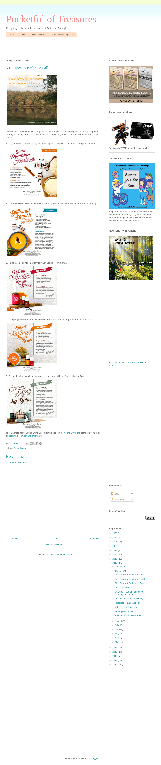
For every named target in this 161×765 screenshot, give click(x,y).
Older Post (95, 538)
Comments (117, 499)
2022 (115, 550)
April (117, 638)
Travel (23, 35)
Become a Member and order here (25, 436)
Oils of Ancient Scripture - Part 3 (129, 574)
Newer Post (14, 538)
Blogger (94, 758)
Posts (115, 493)
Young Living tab (72, 433)
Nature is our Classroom (126, 607)
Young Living (19, 448)
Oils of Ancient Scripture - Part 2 (129, 579)
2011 (115, 664)
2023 (115, 546)
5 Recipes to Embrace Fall (127, 603)
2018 (115, 559)
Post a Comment (18, 462)
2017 (115, 563)
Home (11, 35)
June (117, 629)
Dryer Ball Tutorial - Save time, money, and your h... (129, 593)
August (118, 621)
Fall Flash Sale (121, 587)
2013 (115, 656)
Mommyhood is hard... (125, 611)
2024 (115, 541)
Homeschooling (39, 35)
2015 (115, 652)
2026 (115, 533)
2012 (115, 660)
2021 (115, 554)
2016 (115, 647)
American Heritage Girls (63, 35)
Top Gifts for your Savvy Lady (128, 598)
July (117, 625)
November (120, 566)
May (117, 633)
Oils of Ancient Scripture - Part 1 (129, 583)
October (119, 571)
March (118, 642)
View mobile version (54, 544)
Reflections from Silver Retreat (129, 615)
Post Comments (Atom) (61, 554)
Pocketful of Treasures (51, 18)
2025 (115, 537)
